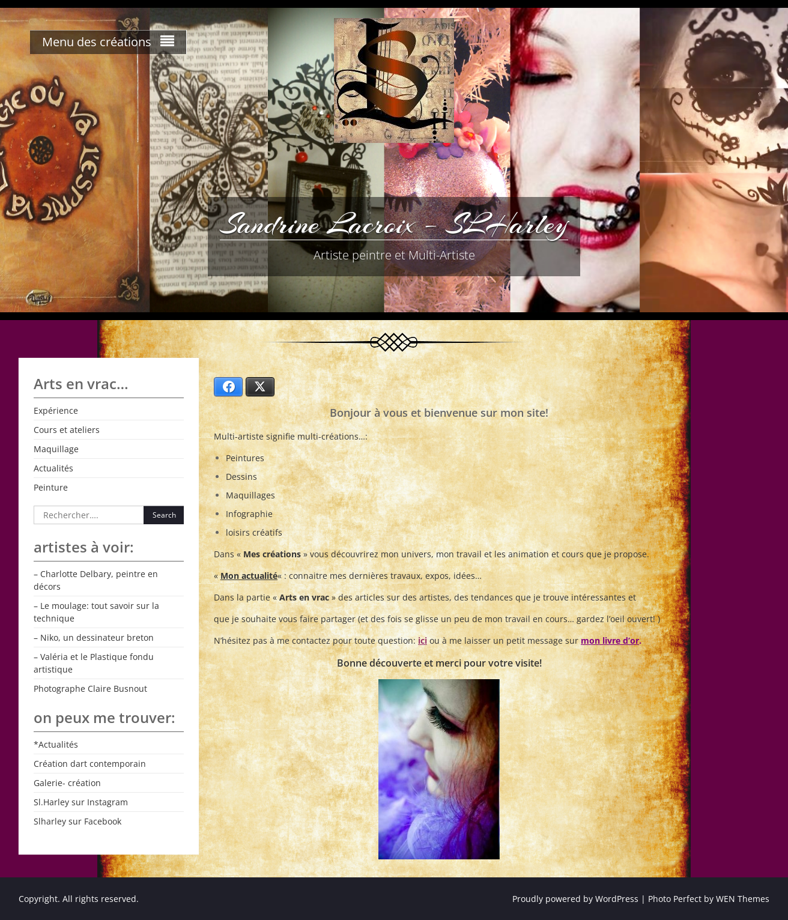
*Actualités (56, 744)
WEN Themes (742, 898)
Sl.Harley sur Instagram (81, 802)
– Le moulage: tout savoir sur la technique (96, 612)
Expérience (56, 410)
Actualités (53, 468)
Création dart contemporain (90, 763)
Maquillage (56, 449)
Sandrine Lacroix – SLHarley (394, 224)
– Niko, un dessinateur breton (94, 637)
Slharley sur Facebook (77, 821)
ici (422, 640)
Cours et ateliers (67, 429)
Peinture (51, 487)
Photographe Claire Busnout (90, 688)
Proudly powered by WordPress (575, 898)
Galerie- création (67, 782)
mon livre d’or (610, 640)
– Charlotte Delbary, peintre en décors (96, 580)
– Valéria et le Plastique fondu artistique (94, 663)
